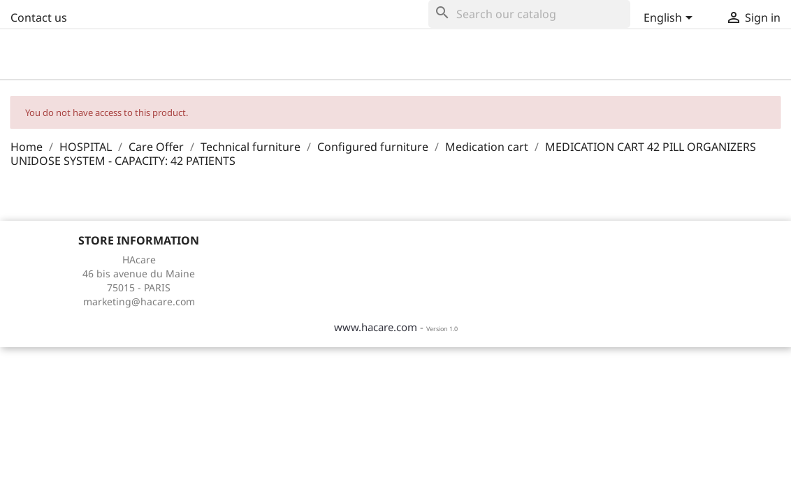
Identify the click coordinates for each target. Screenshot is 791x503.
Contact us (38, 17)
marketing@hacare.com (139, 301)
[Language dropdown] (669, 18)
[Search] (529, 14)
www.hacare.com (375, 327)
